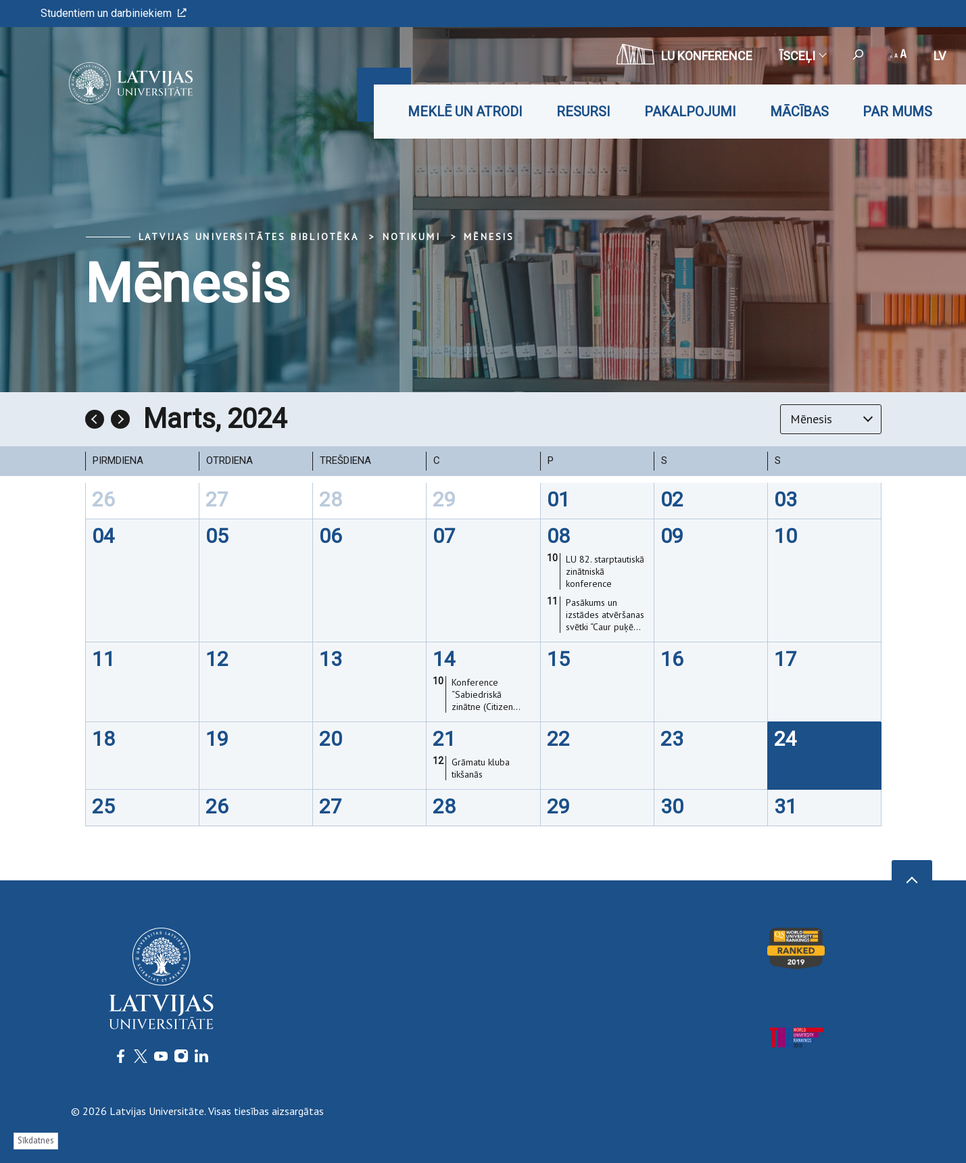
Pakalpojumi (690, 111)
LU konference (684, 54)
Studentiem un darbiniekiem (114, 13)
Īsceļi (802, 56)
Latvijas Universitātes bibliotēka (249, 237)
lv (940, 56)
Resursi (583, 111)
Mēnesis (489, 237)
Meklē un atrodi (465, 111)
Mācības (799, 111)
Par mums (897, 111)
